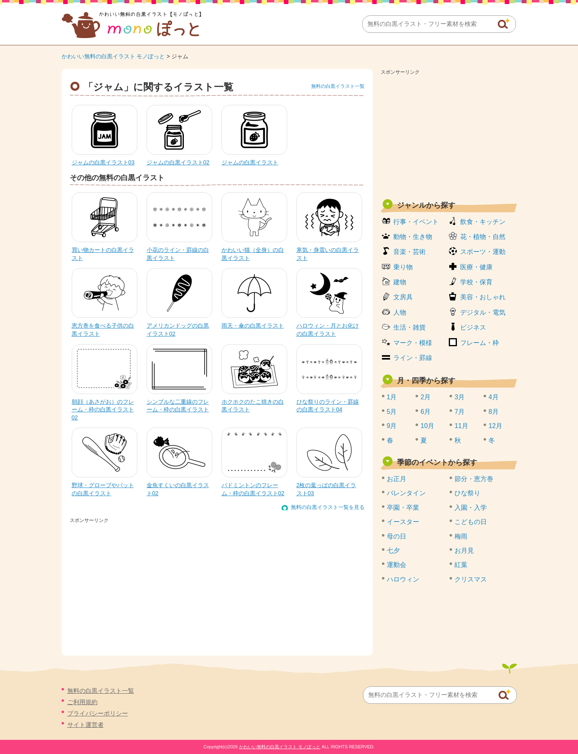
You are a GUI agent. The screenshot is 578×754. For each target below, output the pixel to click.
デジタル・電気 (482, 312)
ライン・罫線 (412, 357)
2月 (425, 397)
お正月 (396, 478)
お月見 (464, 550)
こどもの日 (470, 521)
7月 (459, 411)
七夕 (393, 550)
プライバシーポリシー (97, 713)
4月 (493, 397)
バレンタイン (406, 493)
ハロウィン (403, 579)
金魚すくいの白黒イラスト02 (178, 489)
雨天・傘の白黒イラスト (253, 325)
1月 (392, 397)
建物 (399, 282)
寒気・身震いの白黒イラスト (327, 254)
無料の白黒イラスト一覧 (338, 86)
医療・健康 (476, 267)
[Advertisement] (449, 134)
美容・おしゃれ (482, 297)
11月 (461, 425)
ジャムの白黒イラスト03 (103, 162)
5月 (392, 411)
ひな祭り (467, 493)
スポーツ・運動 (482, 251)
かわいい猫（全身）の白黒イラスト (253, 254)
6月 (425, 411)
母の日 (396, 536)
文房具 (403, 297)
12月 (495, 425)
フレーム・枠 (479, 342)
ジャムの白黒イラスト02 (178, 162)
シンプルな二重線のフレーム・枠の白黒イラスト (178, 405)
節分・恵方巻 (473, 478)
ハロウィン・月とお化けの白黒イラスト (327, 329)
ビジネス (473, 327)
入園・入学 (470, 507)
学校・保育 (476, 282)
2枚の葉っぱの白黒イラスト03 (326, 489)
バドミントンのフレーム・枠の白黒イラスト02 (253, 489)
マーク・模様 (412, 342)
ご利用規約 (82, 702)
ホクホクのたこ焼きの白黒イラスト (253, 405)
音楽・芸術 (409, 251)
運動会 (396, 564)
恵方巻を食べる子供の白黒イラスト (103, 329)
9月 (392, 425)
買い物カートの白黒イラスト (103, 254)
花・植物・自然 (482, 236)
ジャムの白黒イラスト (250, 162)
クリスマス (470, 579)
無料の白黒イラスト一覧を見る (328, 507)
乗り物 (403, 267)
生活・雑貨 (409, 327)
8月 (493, 411)
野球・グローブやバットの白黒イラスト (103, 489)
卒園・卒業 (403, 507)
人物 (399, 312)
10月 (427, 425)
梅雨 (460, 536)
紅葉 (460, 564)
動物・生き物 (412, 236)
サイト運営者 (85, 724)
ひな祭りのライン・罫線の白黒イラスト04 (327, 405)
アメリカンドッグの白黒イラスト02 (178, 329)
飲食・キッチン (482, 221)
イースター (403, 521)
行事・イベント (416, 221)
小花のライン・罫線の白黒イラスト (178, 254)
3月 (459, 397)
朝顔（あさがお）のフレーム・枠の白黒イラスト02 (103, 409)
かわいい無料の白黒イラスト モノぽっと (113, 56)
